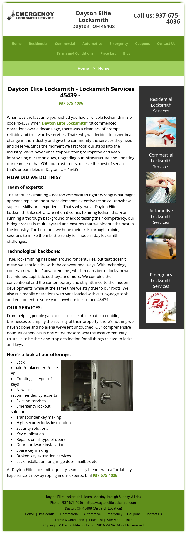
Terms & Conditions (69, 520)
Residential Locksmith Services (161, 105)
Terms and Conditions (75, 53)
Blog (126, 53)
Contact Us (166, 43)
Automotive (92, 43)
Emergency (119, 43)
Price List (108, 53)
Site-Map (113, 520)
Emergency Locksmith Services (161, 280)
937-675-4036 (167, 18)
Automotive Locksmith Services (161, 216)
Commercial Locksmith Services (161, 160)
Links (128, 520)
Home (16, 43)
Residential (38, 43)
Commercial (65, 43)
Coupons (142, 43)
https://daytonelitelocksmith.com (111, 503)
